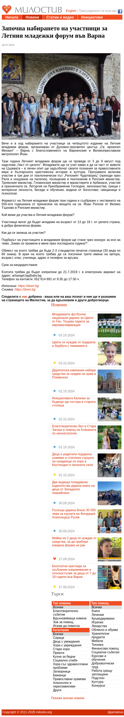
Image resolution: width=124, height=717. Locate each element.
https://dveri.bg (28, 286)
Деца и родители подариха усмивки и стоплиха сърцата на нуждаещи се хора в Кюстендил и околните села (73, 459)
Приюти (58, 652)
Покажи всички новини (67, 698)
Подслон (98, 678)
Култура (97, 681)
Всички (58, 607)
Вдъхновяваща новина (69, 618)
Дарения (48, 22)
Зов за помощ (63, 622)
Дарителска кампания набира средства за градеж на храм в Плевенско (74, 374)
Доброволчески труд (103, 665)
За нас (92, 22)
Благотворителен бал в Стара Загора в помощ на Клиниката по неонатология (74, 429)
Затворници (61, 671)
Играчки (97, 622)
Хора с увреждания (67, 645)
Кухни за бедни (64, 656)
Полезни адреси (19, 22)
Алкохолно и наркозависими (64, 684)
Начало (11, 17)
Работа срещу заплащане (102, 672)
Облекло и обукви (105, 629)
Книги (96, 611)
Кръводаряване (103, 618)
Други (57, 690)
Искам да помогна (66, 625)
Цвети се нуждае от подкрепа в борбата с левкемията (73, 344)
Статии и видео (60, 17)
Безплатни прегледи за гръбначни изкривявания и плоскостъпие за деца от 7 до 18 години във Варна (74, 571)
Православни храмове (69, 679)
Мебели (97, 641)
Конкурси (98, 685)
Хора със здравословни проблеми (70, 665)
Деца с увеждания (66, 641)
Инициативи (92, 17)
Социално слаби (65, 660)
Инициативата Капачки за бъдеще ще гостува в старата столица (74, 402)
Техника (97, 644)
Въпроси (71, 22)
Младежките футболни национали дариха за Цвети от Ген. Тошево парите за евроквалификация (72, 320)
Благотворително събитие (65, 612)
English (71, 11)
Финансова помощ (105, 648)
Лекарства (99, 626)
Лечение (98, 614)
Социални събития (105, 652)
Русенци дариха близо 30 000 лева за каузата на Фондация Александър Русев (74, 513)
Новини (32, 17)
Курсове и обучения (99, 657)
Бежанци (59, 675)
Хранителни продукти (100, 635)
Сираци (58, 637)
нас (24, 296)
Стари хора (61, 649)
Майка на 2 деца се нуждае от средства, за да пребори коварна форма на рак (74, 541)
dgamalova (115, 712)
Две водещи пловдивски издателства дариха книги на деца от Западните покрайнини (73, 487)
